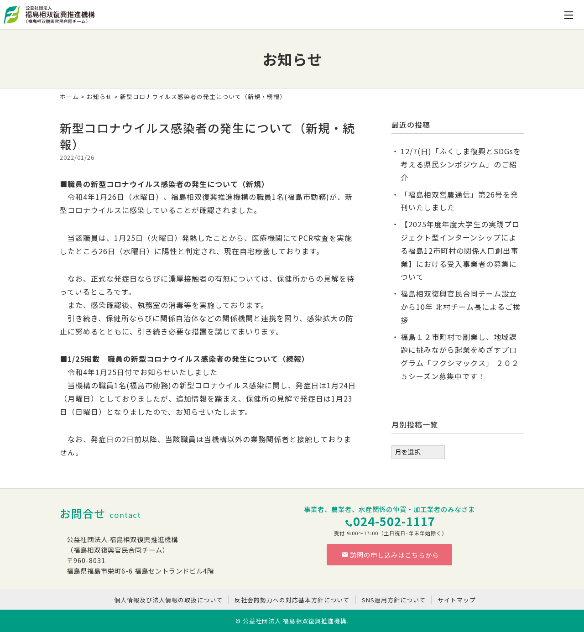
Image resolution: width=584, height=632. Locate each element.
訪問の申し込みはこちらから (390, 554)
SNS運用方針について (394, 599)
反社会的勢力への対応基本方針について (292, 599)
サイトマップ (457, 599)
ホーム (69, 96)
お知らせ (99, 96)
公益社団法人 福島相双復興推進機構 (295, 620)
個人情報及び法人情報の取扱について (168, 599)
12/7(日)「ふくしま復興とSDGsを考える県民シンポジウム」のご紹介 (461, 164)
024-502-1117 (394, 520)
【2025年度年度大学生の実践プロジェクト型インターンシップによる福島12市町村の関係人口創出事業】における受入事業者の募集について (460, 250)
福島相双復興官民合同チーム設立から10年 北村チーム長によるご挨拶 (461, 306)
